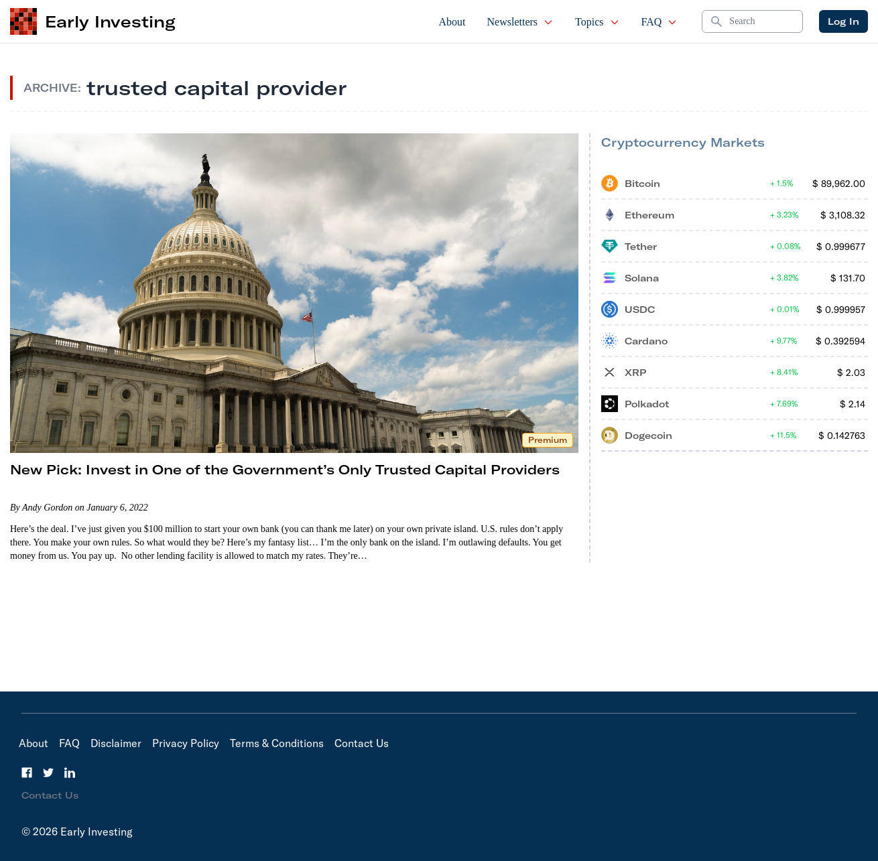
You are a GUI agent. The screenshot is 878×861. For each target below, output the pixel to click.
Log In (843, 21)
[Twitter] (48, 772)
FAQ (659, 21)
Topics (597, 21)
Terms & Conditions (277, 743)
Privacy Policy (185, 743)
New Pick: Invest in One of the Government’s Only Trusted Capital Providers (285, 469)
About (452, 21)
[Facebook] (26, 772)
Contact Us (361, 743)
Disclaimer (115, 743)
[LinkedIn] (69, 772)
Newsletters (520, 21)
